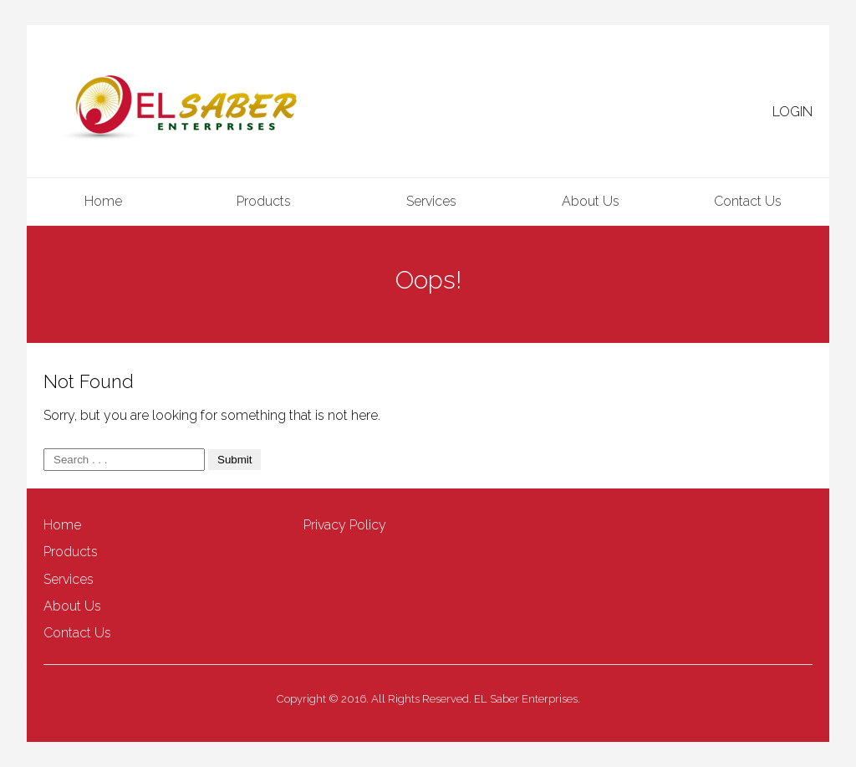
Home (103, 201)
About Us (590, 201)
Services (431, 201)
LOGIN (792, 112)
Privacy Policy (344, 525)
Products (264, 201)
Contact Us (748, 201)
